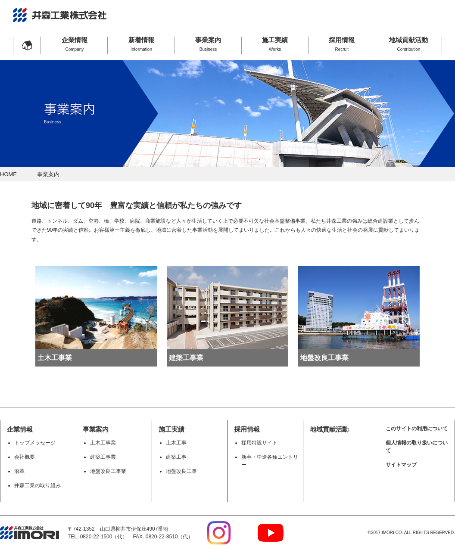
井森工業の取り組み (37, 485)
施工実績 (275, 44)
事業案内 (208, 44)
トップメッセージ (35, 443)
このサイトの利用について (417, 429)
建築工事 (176, 457)
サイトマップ (401, 465)
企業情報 (74, 44)
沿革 (19, 471)
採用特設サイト (259, 443)
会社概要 (24, 457)
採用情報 (342, 44)
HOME (8, 174)
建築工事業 (103, 457)
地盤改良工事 (181, 471)
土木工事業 (103, 443)
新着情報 (141, 44)
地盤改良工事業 (108, 471)
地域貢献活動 (408, 44)
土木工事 (176, 443)
